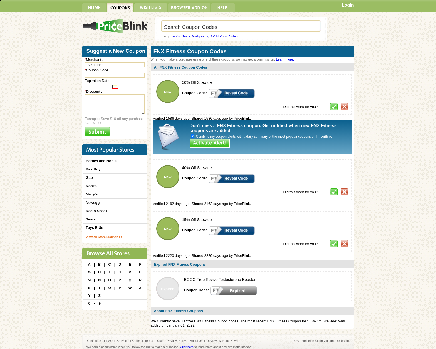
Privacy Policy (176, 340)
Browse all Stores (129, 340)
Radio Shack (97, 211)
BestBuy (93, 169)
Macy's (92, 194)
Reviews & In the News (222, 340)
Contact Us (94, 340)
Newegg (93, 202)
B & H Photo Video (224, 36)
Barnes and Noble (101, 161)
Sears (186, 36)
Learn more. (285, 59)
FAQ (109, 340)
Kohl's (91, 186)
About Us (196, 340)
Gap (89, 177)
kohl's (175, 36)
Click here (187, 346)
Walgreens (200, 36)
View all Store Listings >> (104, 236)
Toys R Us (94, 227)
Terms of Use (154, 340)
